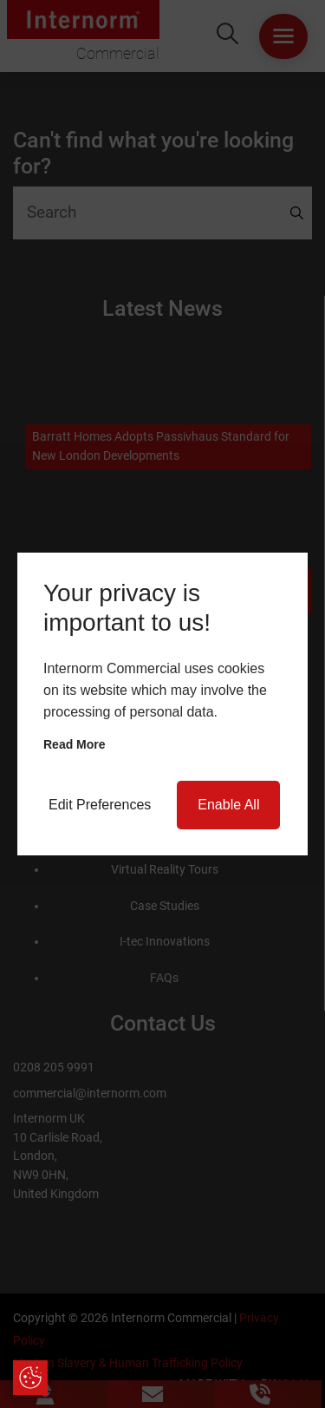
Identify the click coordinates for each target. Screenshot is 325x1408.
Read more (74, 744)
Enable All (228, 804)
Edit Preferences (100, 804)
